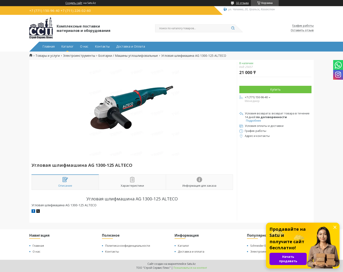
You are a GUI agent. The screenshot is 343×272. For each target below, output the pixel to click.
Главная (48, 46)
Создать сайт (73, 3)
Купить (275, 89)
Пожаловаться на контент (190, 268)
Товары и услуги (47, 56)
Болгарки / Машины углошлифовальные (128, 56)
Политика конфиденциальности (127, 246)
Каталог (67, 46)
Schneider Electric (262, 246)
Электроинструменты (79, 56)
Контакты (102, 46)
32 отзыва (242, 3)
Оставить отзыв (302, 30)
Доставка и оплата (191, 251)
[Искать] (232, 28)
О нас (84, 46)
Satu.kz (191, 264)
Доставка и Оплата (130, 46)
